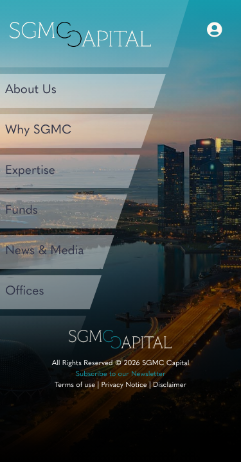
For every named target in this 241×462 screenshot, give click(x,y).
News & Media (44, 251)
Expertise (30, 171)
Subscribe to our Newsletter (121, 374)
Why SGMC (38, 130)
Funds (21, 211)
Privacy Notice (124, 385)
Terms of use (75, 385)
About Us (31, 90)
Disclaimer (169, 385)
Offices (24, 292)
